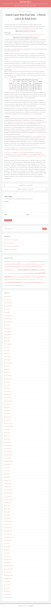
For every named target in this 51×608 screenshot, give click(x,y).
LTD (34, 129)
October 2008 (8, 496)
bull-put (22, 65)
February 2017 (9, 331)
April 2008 (8, 515)
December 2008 (9, 489)
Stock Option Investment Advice (12, 246)
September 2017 (9, 321)
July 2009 (7, 467)
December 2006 (9, 565)
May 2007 (8, 550)
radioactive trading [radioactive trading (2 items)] (14, 279)
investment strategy (27, 149)
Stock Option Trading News (11, 249)
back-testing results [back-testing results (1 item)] (23, 261)
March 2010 (8, 442)
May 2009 (8, 473)
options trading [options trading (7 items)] (29, 269)
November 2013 (9, 363)
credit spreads (27, 65)
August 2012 (8, 378)
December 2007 (9, 527)
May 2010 (8, 435)
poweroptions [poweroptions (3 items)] (42, 277)
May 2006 (8, 588)
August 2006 (8, 578)
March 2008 (8, 518)
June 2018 (8, 312)
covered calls (30, 154)
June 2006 (8, 584)
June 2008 (8, 508)
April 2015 (8, 347)
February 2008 (9, 521)
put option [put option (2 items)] (6, 279)
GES (44, 127)
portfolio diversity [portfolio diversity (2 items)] (23, 273)
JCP (28, 122)
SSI (24, 123)
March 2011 (8, 413)
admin (29, 22)
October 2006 (8, 572)
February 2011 (9, 416)
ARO (19, 134)
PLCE (21, 130)
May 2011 (8, 407)
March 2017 (8, 328)
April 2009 (8, 477)
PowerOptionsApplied (24, 37)
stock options (7, 155)
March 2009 (8, 480)
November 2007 (9, 531)
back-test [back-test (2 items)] (6, 261)
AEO (44, 125)
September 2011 (9, 401)
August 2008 (8, 502)
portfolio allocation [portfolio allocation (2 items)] (14, 273)
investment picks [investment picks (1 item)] (38, 264)
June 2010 (8, 432)
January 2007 (8, 562)
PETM (45, 122)
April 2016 (8, 340)
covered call (20, 149)
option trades (33, 136)
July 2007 (7, 543)
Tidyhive (31, 605)
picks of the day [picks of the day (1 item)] (6, 273)
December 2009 (9, 451)
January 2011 (8, 420)
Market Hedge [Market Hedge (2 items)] (31, 266)
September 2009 (9, 461)
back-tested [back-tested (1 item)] (11, 261)
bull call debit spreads (14, 65)
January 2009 (8, 486)
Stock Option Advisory (10, 243)
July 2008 (7, 505)
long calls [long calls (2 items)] (10, 266)
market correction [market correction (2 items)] (23, 266)
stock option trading (38, 152)
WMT (31, 39)
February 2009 (9, 483)
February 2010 (9, 445)
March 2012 (8, 394)
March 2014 (8, 356)
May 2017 (8, 325)
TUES (39, 123)
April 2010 (8, 439)
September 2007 (9, 537)
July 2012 (7, 382)
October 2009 (8, 458)
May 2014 (8, 353)
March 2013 (8, 372)
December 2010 (9, 423)
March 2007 (8, 556)
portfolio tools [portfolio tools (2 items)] (15, 277)
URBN (10, 73)
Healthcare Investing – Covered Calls (25, 189)
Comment (6, 201)
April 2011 (8, 410)
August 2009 (8, 464)
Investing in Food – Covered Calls (25, 185)
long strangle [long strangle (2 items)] (15, 266)
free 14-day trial (32, 31)
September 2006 (9, 575)
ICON (26, 129)
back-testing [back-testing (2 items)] (16, 261)
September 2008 (9, 499)
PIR (7, 134)
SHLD (14, 123)
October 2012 (8, 375)
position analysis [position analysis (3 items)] (25, 277)
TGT (38, 39)
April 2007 (8, 553)
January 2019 (8, 299)
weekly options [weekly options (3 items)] (18, 285)
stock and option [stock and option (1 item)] (37, 279)
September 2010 (9, 426)
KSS (36, 122)
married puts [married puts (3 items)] (8, 270)
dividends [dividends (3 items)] (33, 261)
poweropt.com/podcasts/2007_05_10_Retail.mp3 (33, 34)
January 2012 (8, 397)
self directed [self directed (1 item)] (28, 279)
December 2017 (9, 318)
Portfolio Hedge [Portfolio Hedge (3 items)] (33, 273)
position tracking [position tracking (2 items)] (34, 277)
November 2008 (9, 492)
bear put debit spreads (30, 67)
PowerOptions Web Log (25, 2)
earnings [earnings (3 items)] (39, 261)
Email (27, 214)
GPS (24, 39)
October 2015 (8, 344)
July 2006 (7, 581)
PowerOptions (25, 31)
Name (5, 214)
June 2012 (8, 385)
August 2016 (8, 334)
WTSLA (44, 130)
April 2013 (8, 369)
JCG (13, 127)
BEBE (39, 132)
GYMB (17, 50)
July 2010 (7, 429)
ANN (8, 50)
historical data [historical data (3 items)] (16, 264)
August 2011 (8, 404)
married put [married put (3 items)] (38, 266)
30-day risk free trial (33, 37)
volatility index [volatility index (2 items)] (10, 285)
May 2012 (8, 388)
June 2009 (8, 470)
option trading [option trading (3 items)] (40, 270)
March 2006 (8, 594)
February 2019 (9, 296)
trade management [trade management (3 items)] (35, 282)
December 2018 (9, 302)
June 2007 (8, 546)
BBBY (25, 120)
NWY (6, 130)
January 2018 (8, 315)
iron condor (42, 154)
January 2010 (8, 448)
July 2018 (7, 309)
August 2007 (8, 540)
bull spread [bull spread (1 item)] (28, 261)
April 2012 (8, 391)
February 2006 (9, 597)
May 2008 (8, 511)
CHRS (6, 122)
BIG (33, 120)
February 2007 (9, 559)
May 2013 (8, 366)
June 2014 (8, 350)
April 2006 (8, 591)
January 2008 (8, 524)
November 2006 (9, 569)
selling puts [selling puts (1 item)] (33, 279)
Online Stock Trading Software (25, 11)
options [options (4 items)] (20, 270)
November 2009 (9, 454)
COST (28, 118)
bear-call (38, 67)
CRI (37, 127)
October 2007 (8, 534)
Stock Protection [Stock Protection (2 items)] (25, 282)
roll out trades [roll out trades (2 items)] (22, 279)
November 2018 (9, 306)
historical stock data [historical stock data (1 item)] (24, 264)
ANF (43, 49)
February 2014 (9, 359)
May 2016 (8, 337)
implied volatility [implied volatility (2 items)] (31, 264)
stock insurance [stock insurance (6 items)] (15, 282)
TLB (31, 49)
